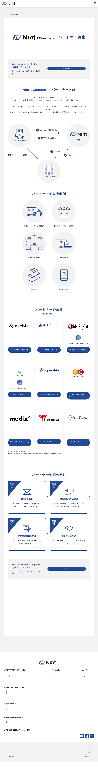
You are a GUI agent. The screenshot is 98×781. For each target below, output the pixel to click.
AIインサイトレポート (10, 706)
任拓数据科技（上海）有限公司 (79, 681)
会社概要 (87, 767)
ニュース (47, 688)
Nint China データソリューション (13, 738)
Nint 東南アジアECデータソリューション (15, 752)
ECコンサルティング (10, 723)
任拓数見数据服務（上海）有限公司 (80, 678)
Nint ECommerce (8, 674)
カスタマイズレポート (10, 699)
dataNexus (7, 685)
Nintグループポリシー (84, 775)
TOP (5, 14)
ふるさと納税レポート (10, 702)
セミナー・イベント (50, 678)
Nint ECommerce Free (13, 678)
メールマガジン (49, 692)
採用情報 (87, 771)
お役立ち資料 (48, 681)
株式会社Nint (73, 674)
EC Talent (6, 720)
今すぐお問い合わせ (71, 68)
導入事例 (47, 674)
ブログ (46, 685)
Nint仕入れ (7, 681)
